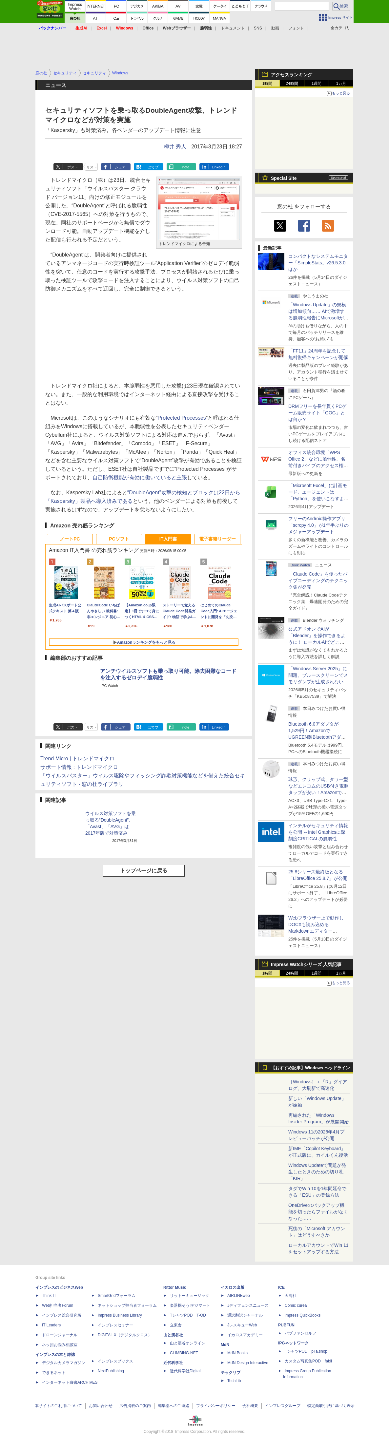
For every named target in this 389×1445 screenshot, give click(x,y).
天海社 (291, 1295)
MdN (225, 1344)
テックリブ (230, 1372)
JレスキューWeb (242, 1325)
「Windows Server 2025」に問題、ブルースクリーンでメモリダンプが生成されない (318, 675)
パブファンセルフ (300, 1333)
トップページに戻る (143, 870)
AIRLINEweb (238, 1295)
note (185, 167)
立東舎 (176, 1325)
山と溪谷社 (173, 1335)
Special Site (284, 178)
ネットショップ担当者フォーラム (127, 1305)
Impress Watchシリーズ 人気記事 (306, 964)
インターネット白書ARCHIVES (69, 1382)
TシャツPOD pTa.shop (306, 1351)
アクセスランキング (291, 74)
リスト (91, 167)
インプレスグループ (282, 1405)
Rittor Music (174, 1287)
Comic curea (296, 1305)
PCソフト (119, 539)
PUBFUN (286, 1325)
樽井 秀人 (175, 146)
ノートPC (70, 539)
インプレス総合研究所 (61, 1315)
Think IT (49, 1295)
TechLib (234, 1380)
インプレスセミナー (115, 1325)
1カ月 (341, 83)
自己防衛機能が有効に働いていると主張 (139, 477)
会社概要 (250, 1405)
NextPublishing (111, 1371)
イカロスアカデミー (245, 1335)
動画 (275, 28)
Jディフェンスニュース (248, 1305)
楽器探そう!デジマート (190, 1305)
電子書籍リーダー (217, 539)
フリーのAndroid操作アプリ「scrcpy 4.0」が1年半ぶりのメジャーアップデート (318, 525)
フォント (296, 28)
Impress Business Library (120, 1315)
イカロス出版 (232, 1287)
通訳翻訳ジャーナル (245, 1315)
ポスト (72, 167)
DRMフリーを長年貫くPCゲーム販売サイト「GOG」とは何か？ (317, 413)
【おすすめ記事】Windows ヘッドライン (310, 1068)
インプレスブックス (115, 1361)
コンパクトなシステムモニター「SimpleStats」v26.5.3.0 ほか (319, 263)
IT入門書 (168, 539)
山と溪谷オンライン (187, 1343)
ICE (281, 1287)
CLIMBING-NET (184, 1353)
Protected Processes (181, 418)
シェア (120, 167)
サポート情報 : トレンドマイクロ (79, 767)
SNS (258, 28)
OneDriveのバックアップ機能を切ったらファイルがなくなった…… (318, 1212)
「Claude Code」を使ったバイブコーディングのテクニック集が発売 (318, 580)
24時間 (292, 83)
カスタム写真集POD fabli (308, 1361)
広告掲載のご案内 (135, 1405)
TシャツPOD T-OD (188, 1315)
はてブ (153, 167)
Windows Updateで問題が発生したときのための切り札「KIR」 (317, 1172)
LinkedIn (219, 167)
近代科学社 (173, 1362)
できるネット (54, 1372)
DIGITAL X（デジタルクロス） (125, 1335)
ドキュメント (233, 28)
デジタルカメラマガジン (63, 1362)
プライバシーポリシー (215, 1405)
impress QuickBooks (302, 1315)
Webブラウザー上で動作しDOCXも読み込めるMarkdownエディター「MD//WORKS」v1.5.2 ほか (317, 931)
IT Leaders (51, 1325)
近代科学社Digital (185, 1371)
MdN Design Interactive (247, 1362)
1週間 (317, 83)
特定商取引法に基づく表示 (331, 1405)
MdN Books (237, 1353)
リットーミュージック (189, 1295)
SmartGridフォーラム (116, 1295)
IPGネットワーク (293, 1343)
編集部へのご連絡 (173, 1405)
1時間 (267, 83)
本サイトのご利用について (58, 1405)
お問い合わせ (101, 1405)
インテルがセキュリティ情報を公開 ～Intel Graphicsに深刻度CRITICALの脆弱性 (318, 832)
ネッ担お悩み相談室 (59, 1344)
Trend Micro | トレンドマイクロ (77, 758)
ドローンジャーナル (59, 1335)
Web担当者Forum (57, 1305)
